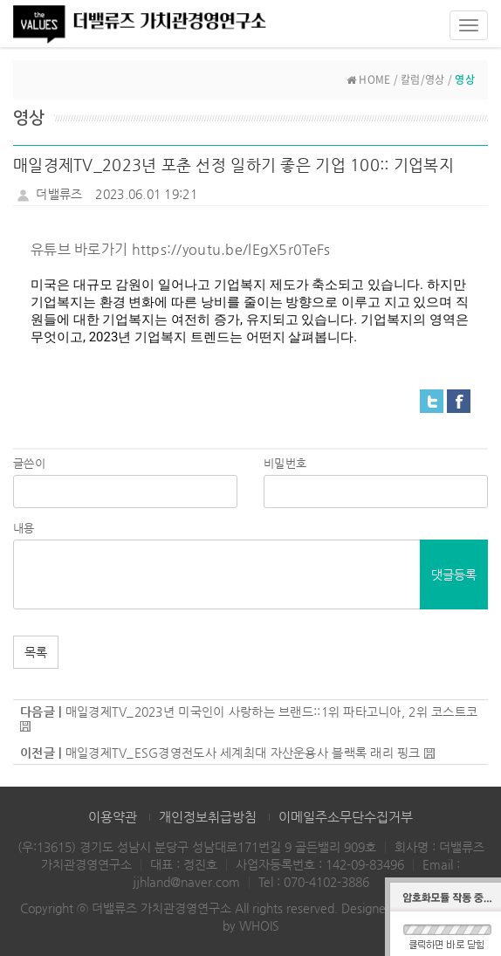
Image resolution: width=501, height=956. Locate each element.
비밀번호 (285, 463)
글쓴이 (29, 463)
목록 (35, 652)
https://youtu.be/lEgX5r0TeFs (231, 249)
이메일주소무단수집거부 (345, 816)
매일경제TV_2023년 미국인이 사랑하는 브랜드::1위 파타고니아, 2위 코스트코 (271, 712)
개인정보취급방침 (208, 816)
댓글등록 (454, 574)
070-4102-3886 (326, 882)
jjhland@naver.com (186, 882)
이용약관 (112, 816)
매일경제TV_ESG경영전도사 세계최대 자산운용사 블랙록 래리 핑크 (243, 753)
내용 (24, 527)
